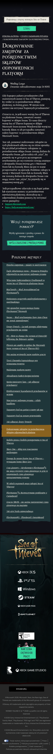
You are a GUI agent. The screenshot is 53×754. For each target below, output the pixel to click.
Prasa (44, 741)
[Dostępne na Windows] (27, 589)
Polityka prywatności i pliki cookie (34, 743)
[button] (26, 689)
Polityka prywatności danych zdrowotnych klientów (26, 749)
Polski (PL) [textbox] (21, 689)
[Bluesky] (46, 624)
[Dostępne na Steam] (27, 598)
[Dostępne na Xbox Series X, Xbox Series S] (27, 572)
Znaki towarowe (35, 746)
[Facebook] (6, 624)
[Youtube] (26, 624)
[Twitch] (18, 624)
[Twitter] (12, 624)
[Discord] (34, 624)
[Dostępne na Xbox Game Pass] (27, 606)
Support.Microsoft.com (15, 204)
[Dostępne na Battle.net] (27, 615)
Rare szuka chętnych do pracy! (27, 653)
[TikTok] (40, 624)
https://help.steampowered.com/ (19, 207)
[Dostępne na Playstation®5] (27, 581)
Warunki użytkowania (10, 743)
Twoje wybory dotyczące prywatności (25, 741)
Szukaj (26, 28)
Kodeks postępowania (18, 746)
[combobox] (26, 20)
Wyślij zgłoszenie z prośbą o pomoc (26, 243)
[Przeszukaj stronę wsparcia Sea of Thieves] (26, 20)
